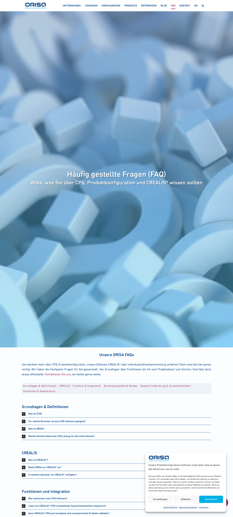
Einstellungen (160, 499)
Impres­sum (203, 507)
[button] (203, 5)
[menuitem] (196, 5)
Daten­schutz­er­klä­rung (188, 507)
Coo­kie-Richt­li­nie (170, 507)
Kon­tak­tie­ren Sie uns (58, 374)
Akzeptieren (211, 499)
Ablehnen (186, 499)
